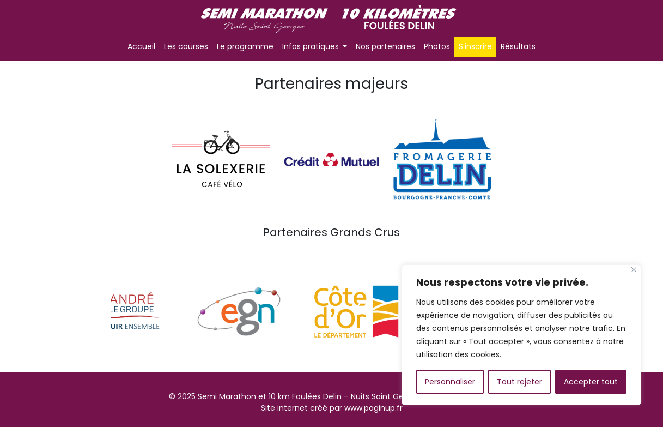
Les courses (186, 46)
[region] (521, 334)
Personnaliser (450, 381)
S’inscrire (475, 46)
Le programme (245, 46)
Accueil (141, 46)
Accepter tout (591, 381)
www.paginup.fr (373, 407)
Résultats (518, 46)
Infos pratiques (311, 46)
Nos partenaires (385, 46)
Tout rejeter (519, 381)
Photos (437, 46)
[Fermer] (633, 269)
